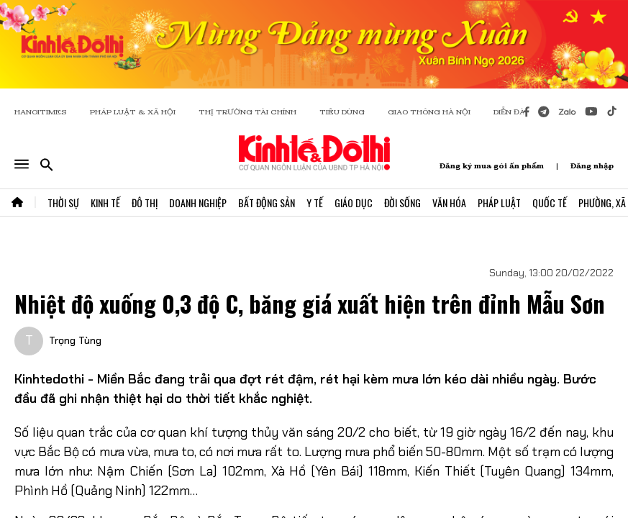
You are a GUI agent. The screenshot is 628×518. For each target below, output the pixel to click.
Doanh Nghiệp (198, 202)
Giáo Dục (354, 202)
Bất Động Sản (266, 202)
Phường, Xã (602, 202)
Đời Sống (402, 202)
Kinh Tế (105, 202)
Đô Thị (145, 202)
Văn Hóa (449, 202)
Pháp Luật (499, 202)
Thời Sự (63, 202)
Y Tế (314, 202)
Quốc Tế (549, 202)
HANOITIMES (40, 112)
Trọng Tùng (75, 340)
